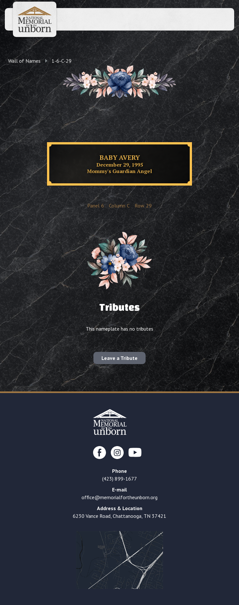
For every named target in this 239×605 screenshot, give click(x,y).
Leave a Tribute (119, 358)
